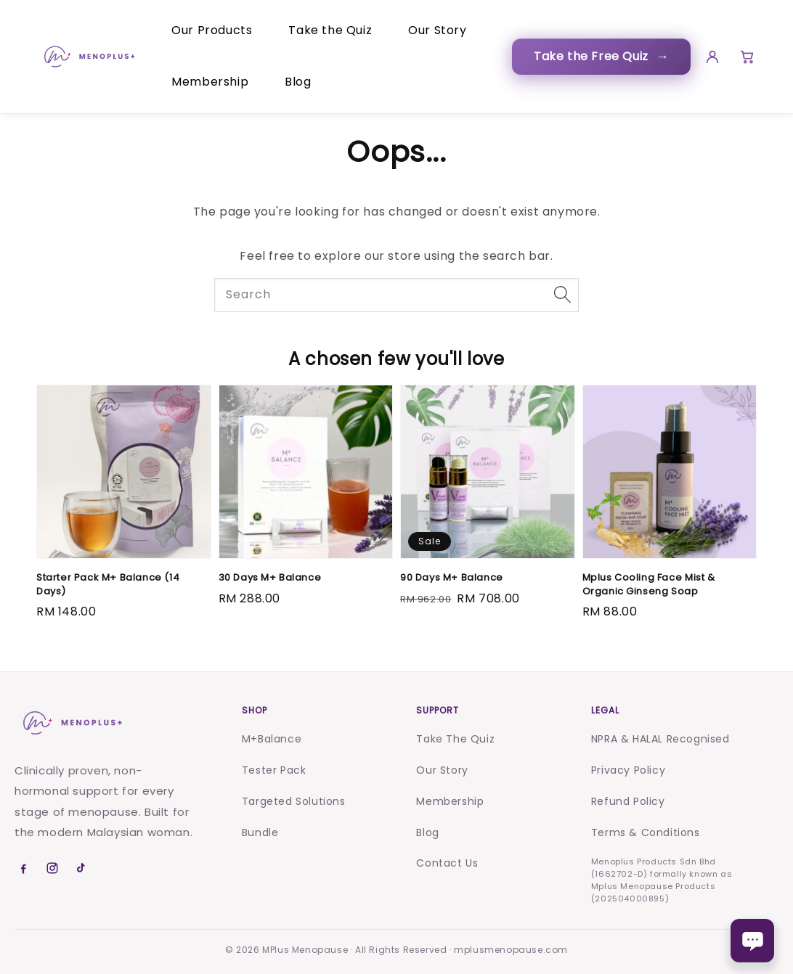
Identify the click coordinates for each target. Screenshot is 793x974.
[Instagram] (52, 868)
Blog (298, 81)
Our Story (437, 30)
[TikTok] (81, 868)
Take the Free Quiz (596, 56)
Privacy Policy (628, 770)
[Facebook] (23, 868)
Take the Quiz (330, 30)
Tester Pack (274, 770)
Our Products (211, 30)
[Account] (708, 56)
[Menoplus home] (71, 722)
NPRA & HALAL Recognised (660, 739)
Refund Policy (628, 801)
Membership (209, 81)
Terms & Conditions (645, 832)
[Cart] (745, 56)
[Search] (562, 295)
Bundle (260, 832)
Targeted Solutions (294, 801)
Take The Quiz (455, 739)
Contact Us (447, 863)
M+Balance (271, 739)
